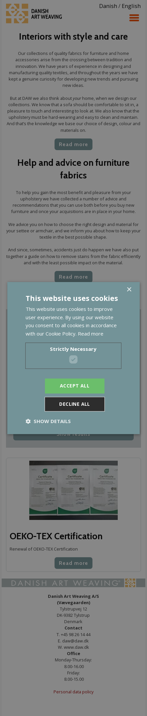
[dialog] (73, 358)
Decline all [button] (74, 404)
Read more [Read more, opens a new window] (90, 333)
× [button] (128, 289)
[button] (48, 421)
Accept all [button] (74, 386)
